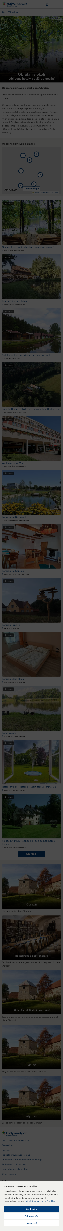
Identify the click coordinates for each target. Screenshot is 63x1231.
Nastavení (32, 1223)
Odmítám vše (31, 1216)
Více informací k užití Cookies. (41, 1201)
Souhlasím (31, 1209)
